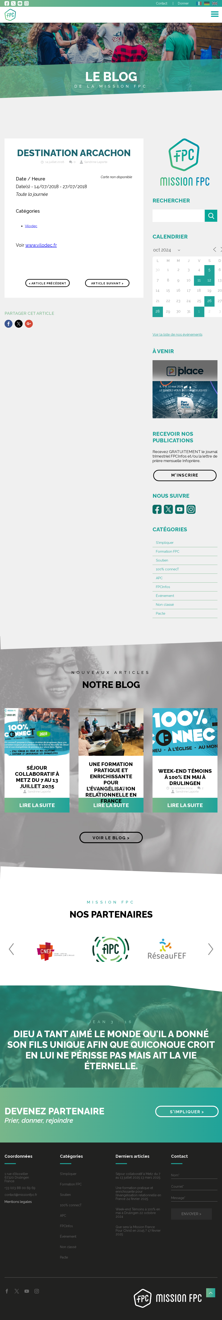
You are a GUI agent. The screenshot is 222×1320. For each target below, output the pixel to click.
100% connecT (167, 569)
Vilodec (31, 226)
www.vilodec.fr (41, 245)
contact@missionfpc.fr (21, 1195)
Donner (183, 3)
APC (159, 578)
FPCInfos (163, 587)
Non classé (165, 605)
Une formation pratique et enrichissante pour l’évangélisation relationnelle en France (111, 782)
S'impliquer (165, 543)
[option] (55, 951)
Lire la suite (37, 805)
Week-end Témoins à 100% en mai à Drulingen (185, 777)
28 (157, 311)
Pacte (160, 613)
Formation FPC (167, 551)
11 (199, 280)
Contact (161, 3)
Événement (165, 596)
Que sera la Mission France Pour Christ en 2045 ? (135, 1228)
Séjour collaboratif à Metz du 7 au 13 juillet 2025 (37, 777)
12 (209, 280)
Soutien (162, 560)
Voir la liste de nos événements (177, 334)
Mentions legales (18, 1202)
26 (209, 301)
